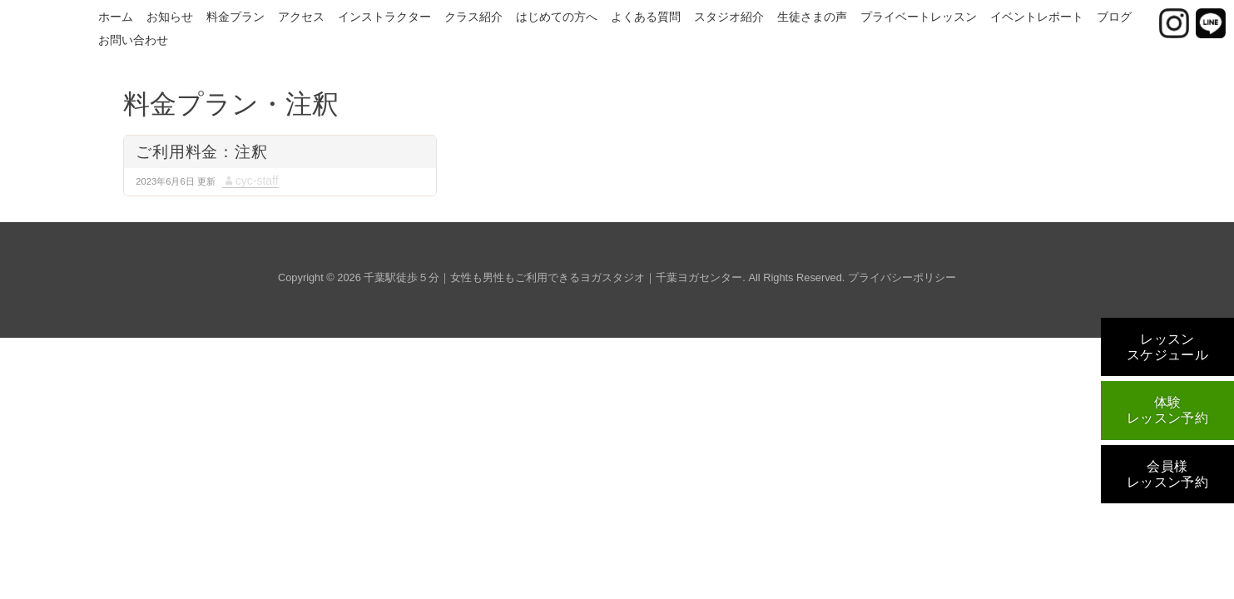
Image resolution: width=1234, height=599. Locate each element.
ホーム (115, 16)
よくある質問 (646, 16)
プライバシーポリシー (902, 277)
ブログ (1114, 16)
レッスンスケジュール (1168, 347)
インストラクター (384, 16)
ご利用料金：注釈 (201, 152)
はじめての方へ (556, 16)
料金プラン (235, 16)
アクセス (301, 16)
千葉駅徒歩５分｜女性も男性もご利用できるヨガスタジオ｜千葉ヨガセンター (553, 277)
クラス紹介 (473, 16)
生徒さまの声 (812, 16)
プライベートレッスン (918, 16)
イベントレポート (1036, 16)
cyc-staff (257, 180)
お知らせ (169, 16)
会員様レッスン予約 (1168, 474)
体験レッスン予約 (1168, 410)
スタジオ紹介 (729, 16)
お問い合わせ (133, 40)
